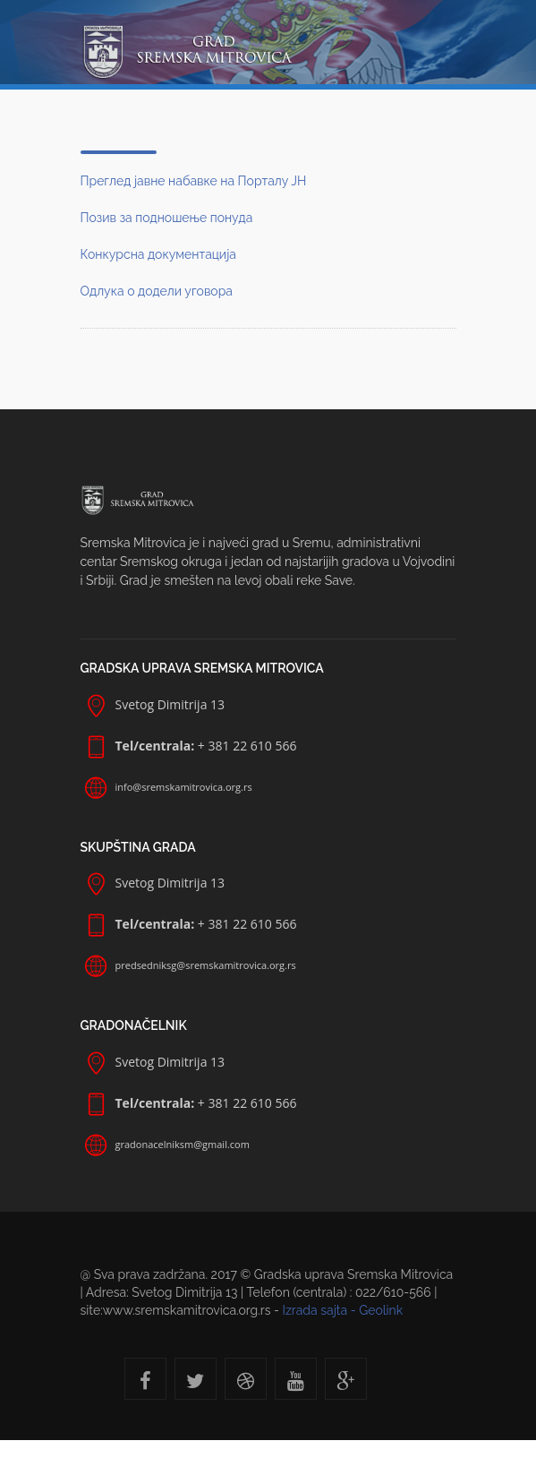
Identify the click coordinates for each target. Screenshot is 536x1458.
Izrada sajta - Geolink (342, 1310)
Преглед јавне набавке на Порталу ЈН (194, 181)
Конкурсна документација (158, 254)
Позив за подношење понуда (167, 217)
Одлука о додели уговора (157, 291)
